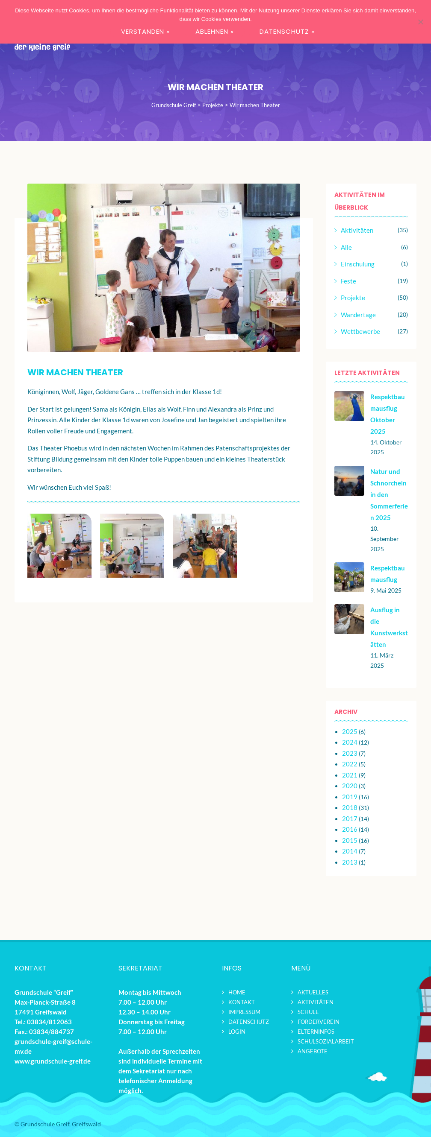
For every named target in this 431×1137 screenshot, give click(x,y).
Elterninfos (316, 1031)
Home (236, 992)
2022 (349, 764)
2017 (349, 818)
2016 (349, 829)
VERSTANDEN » (145, 31)
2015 (349, 840)
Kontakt (241, 1002)
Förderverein (318, 1021)
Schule (308, 1011)
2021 (349, 775)
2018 (349, 807)
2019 (349, 797)
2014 (349, 851)
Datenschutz (248, 1021)
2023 (349, 753)
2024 (349, 742)
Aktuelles (313, 992)
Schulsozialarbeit (326, 1041)
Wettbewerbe (360, 331)
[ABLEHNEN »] (420, 22)
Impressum (244, 1011)
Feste (348, 281)
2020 (349, 785)
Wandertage (358, 315)
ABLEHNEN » (214, 31)
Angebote (313, 1051)
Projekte (353, 297)
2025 (349, 731)
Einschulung (358, 264)
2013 (349, 862)
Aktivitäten (357, 230)
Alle (346, 247)
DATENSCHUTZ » (287, 31)
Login (236, 1031)
